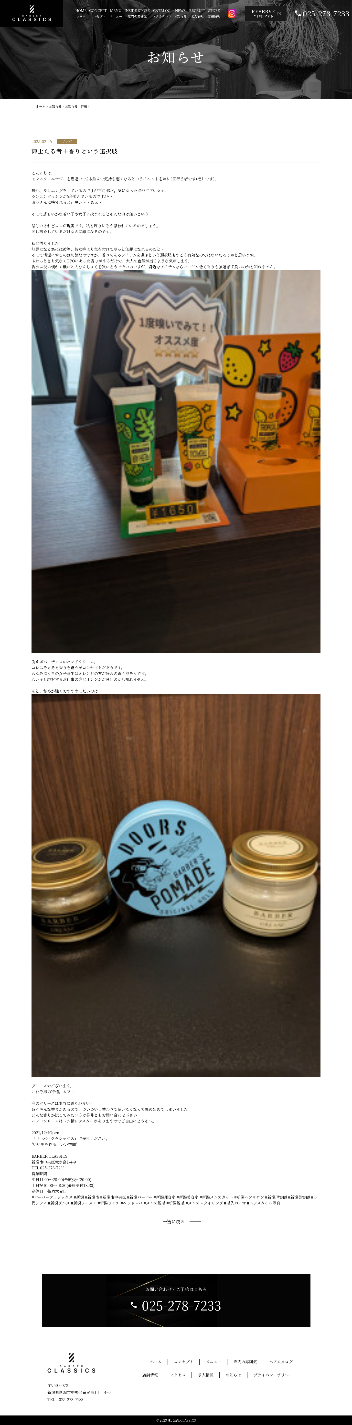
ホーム (40, 106)
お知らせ (55, 106)
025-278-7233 (326, 13)
